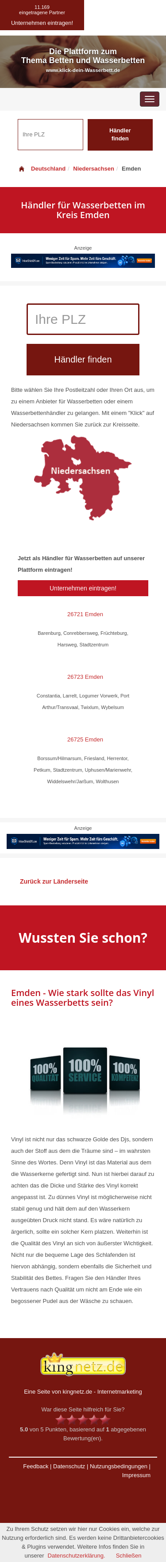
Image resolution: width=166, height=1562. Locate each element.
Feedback (35, 1466)
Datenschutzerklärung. (76, 1555)
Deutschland (42, 168)
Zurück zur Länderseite (54, 881)
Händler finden (120, 134)
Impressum (136, 1475)
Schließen (129, 1555)
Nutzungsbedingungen (118, 1466)
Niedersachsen (93, 168)
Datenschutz (69, 1466)
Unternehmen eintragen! (83, 588)
